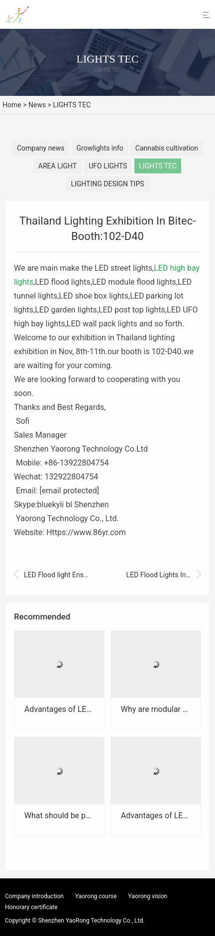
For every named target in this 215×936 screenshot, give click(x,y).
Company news (41, 148)
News (37, 105)
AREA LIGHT (57, 166)
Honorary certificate (31, 907)
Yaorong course (96, 896)
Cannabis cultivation (166, 148)
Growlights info (100, 148)
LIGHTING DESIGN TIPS (107, 184)
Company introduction (34, 896)
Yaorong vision (148, 896)
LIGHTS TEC (72, 105)
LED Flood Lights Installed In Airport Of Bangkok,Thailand (163, 575)
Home (11, 105)
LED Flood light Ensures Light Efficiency (51, 575)
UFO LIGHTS (108, 166)
